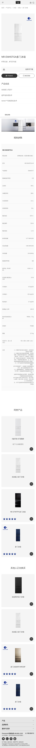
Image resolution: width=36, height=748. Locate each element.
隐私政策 (21, 742)
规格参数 (7, 114)
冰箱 (14, 7)
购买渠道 (26, 75)
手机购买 (9, 75)
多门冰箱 (25, 7)
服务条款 (10, 742)
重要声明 (15, 742)
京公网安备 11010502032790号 (10, 745)
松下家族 (4, 742)
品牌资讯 (5, 725)
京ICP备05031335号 (24, 745)
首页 (2, 7)
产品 (3, 721)
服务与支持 (6, 728)
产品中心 (8, 7)
